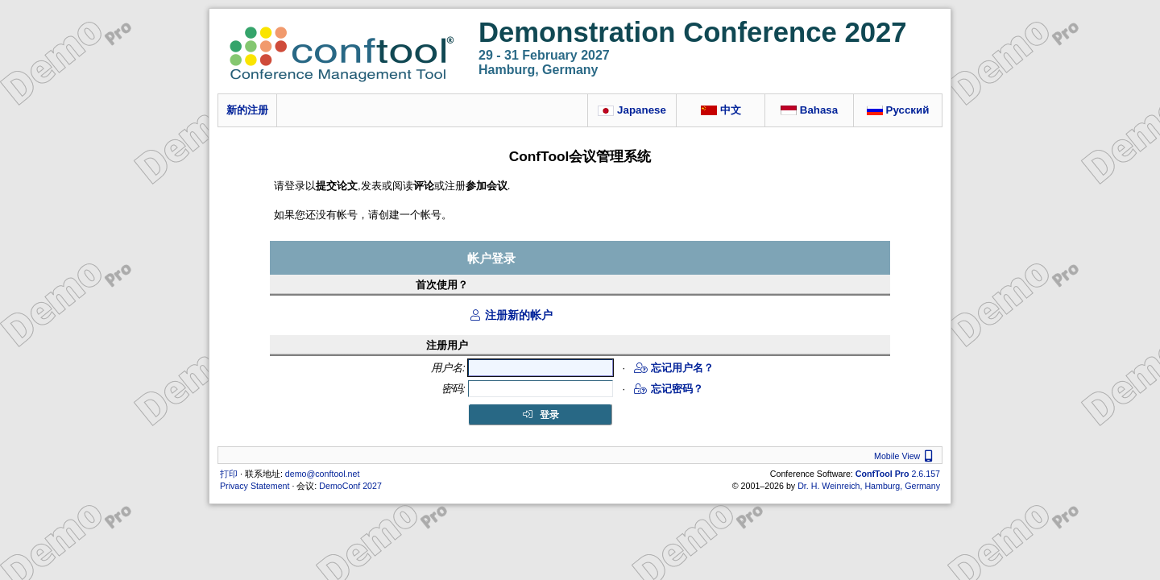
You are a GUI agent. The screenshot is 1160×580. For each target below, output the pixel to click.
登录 (540, 414)
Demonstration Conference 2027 (692, 32)
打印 (229, 473)
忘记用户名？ (674, 368)
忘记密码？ (668, 389)
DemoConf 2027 (350, 486)
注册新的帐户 (510, 315)
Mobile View (905, 456)
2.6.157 (898, 473)
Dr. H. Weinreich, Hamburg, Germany (869, 486)
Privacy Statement (254, 486)
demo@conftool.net (322, 473)
